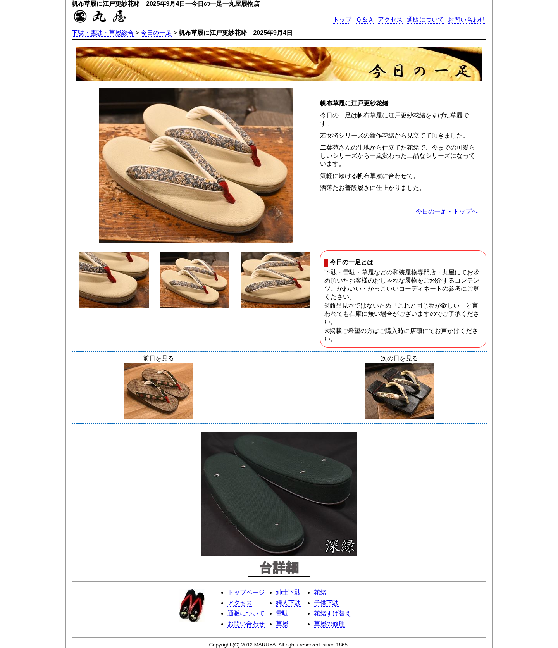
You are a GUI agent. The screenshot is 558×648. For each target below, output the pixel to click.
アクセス (390, 19)
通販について (425, 19)
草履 (282, 623)
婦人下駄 (288, 603)
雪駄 (282, 613)
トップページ (246, 592)
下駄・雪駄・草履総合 (103, 32)
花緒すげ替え (332, 613)
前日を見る (158, 387)
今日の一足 (156, 32)
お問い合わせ (466, 19)
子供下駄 (326, 603)
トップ (342, 19)
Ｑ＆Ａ (365, 19)
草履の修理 (329, 623)
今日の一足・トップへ (447, 211)
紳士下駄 (288, 592)
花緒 (320, 592)
